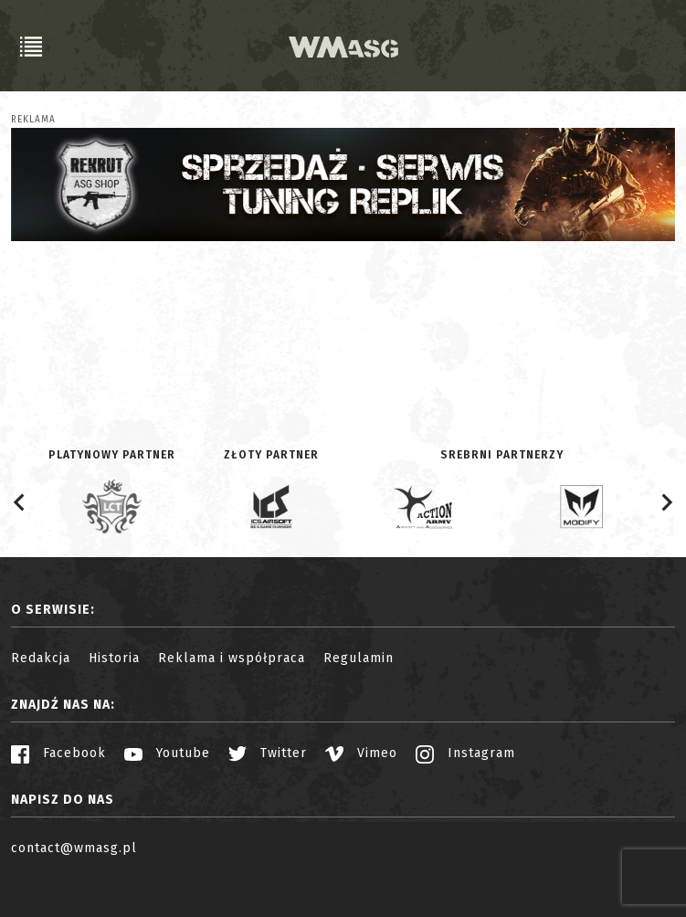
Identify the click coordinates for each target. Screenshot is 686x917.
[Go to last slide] (20, 502)
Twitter (267, 753)
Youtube (167, 753)
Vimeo (361, 753)
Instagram (465, 753)
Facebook (58, 753)
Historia (114, 658)
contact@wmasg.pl (74, 848)
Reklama (33, 119)
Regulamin (358, 658)
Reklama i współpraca (231, 658)
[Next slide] (666, 502)
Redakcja (40, 658)
